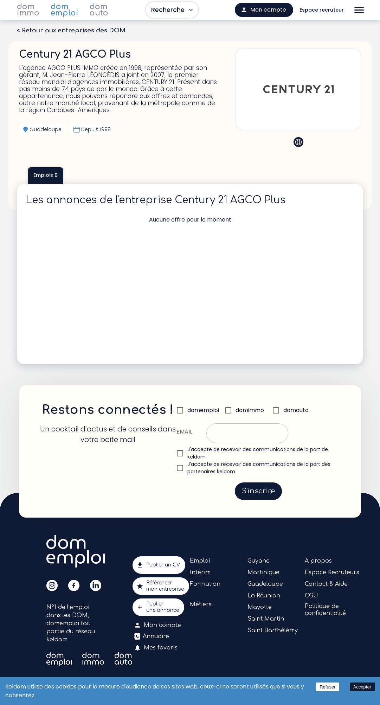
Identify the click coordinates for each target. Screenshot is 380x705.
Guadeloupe (265, 584)
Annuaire (152, 636)
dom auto (99, 10)
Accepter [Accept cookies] (362, 687)
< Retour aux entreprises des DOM (71, 30)
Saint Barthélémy (272, 630)
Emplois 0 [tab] (45, 175)
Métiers (201, 604)
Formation (205, 584)
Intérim (200, 572)
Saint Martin (265, 619)
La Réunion (263, 595)
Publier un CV (159, 565)
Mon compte (158, 625)
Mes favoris (156, 647)
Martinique (263, 572)
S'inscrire (258, 491)
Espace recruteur (322, 10)
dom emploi (64, 10)
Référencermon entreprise (161, 586)
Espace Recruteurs (332, 572)
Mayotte (259, 607)
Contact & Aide (326, 584)
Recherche (172, 10)
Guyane (258, 561)
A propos (318, 561)
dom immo (28, 10)
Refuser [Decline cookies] (328, 687)
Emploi (200, 561)
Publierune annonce (158, 607)
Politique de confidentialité (325, 609)
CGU (311, 595)
